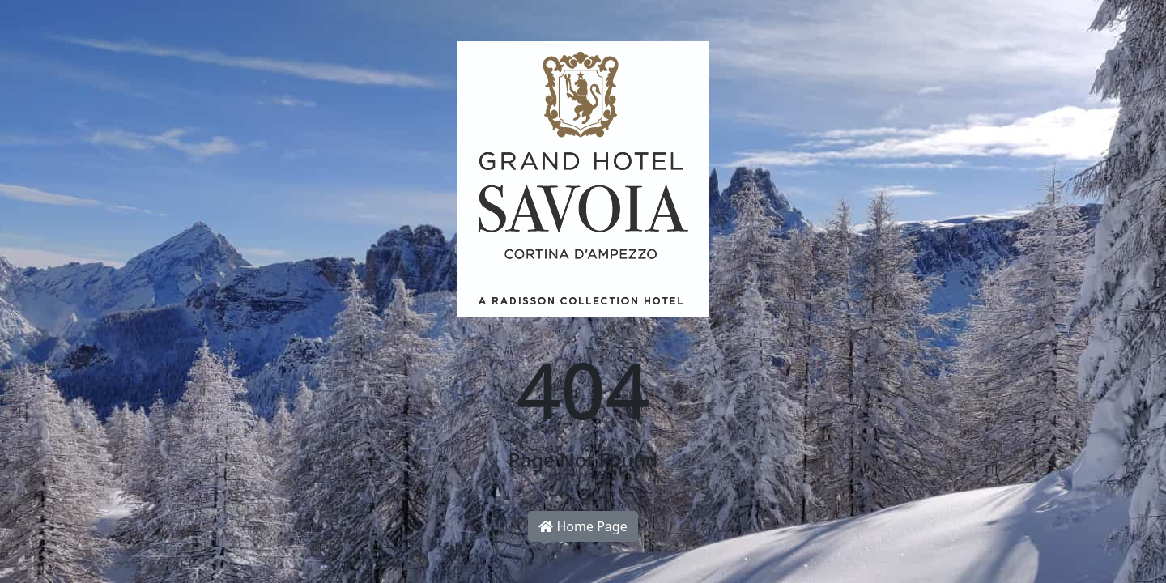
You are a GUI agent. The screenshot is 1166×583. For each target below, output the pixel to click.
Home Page (582, 526)
